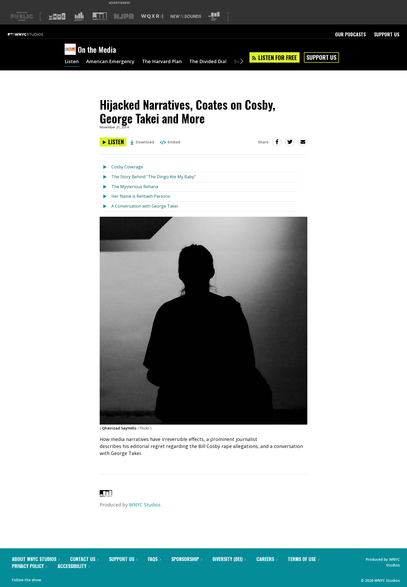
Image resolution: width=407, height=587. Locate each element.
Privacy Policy (29, 566)
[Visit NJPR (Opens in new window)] (124, 16)
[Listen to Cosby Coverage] (107, 167)
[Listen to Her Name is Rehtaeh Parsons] (107, 196)
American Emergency (110, 62)
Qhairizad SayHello (119, 428)
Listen (72, 62)
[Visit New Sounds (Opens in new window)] (185, 16)
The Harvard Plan (162, 62)
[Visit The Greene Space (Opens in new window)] (214, 16)
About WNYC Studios (36, 559)
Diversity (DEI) (229, 559)
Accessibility (74, 566)
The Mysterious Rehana (134, 186)
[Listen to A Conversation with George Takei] (107, 206)
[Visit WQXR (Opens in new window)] (152, 16)
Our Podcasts (350, 34)
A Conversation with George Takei (144, 206)
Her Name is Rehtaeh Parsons (140, 196)
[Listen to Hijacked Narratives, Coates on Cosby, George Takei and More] (113, 142)
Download (142, 142)
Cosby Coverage (127, 167)
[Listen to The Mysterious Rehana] (107, 187)
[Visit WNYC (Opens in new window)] (57, 16)
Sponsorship (186, 559)
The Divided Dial (208, 62)
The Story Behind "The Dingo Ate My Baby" (153, 177)
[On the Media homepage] (71, 50)
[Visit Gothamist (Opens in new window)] (79, 16)
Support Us (386, 34)
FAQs (154, 559)
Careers (266, 559)
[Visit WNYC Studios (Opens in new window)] (100, 16)
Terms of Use (303, 559)
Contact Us (84, 559)
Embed (170, 142)
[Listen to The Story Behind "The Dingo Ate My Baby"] (107, 177)
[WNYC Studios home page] (32, 34)
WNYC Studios (145, 505)
